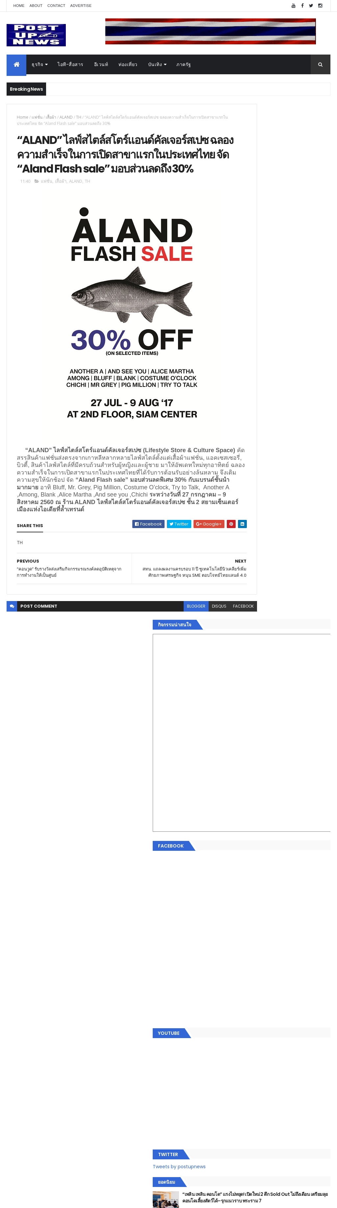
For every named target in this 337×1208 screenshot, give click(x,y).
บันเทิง (155, 64)
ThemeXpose (43, 1199)
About (36, 6)
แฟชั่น (37, 117)
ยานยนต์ (238, 989)
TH (78, 117)
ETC (238, 1108)
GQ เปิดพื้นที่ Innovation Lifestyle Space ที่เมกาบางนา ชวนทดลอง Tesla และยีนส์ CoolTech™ (294, 701)
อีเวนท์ (101, 64)
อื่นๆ (234, 1051)
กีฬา (234, 1020)
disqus (181, 664)
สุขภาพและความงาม (251, 1028)
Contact (56, 6)
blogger (158, 664)
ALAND (66, 117)
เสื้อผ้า (51, 117)
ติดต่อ (236, 1059)
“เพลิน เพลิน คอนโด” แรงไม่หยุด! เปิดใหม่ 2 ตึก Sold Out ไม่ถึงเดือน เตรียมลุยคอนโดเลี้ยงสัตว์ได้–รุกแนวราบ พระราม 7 (295, 645)
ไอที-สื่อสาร (71, 64)
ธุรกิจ (37, 64)
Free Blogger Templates (84, 1199)
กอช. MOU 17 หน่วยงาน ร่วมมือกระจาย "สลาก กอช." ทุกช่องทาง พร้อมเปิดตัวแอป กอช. (290, 675)
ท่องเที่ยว (128, 64)
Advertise (81, 6)
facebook (205, 664)
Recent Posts (255, 1076)
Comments (305, 1076)
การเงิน (237, 1012)
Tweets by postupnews (256, 608)
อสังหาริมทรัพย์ (245, 981)
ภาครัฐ (183, 64)
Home (18, 6)
